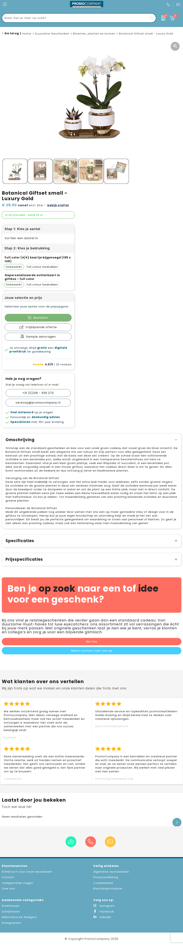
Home (27, 33)
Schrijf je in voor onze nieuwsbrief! (27, 872)
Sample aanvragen (41, 337)
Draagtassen (11, 923)
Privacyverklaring (105, 877)
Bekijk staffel (58, 205)
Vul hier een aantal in (21, 238)
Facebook (103, 911)
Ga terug (11, 33)
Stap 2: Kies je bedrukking (27, 248)
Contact (8, 877)
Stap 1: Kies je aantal (22, 229)
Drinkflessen (11, 906)
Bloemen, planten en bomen (94, 33)
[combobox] (75, 18)
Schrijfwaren (11, 911)
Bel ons (91, 642)
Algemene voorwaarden (111, 872)
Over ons (8, 888)
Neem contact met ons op (91, 651)
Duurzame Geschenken (52, 33)
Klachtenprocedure (107, 888)
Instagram (104, 906)
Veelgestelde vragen (17, 883)
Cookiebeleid (103, 883)
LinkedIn (102, 917)
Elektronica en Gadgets (19, 917)
